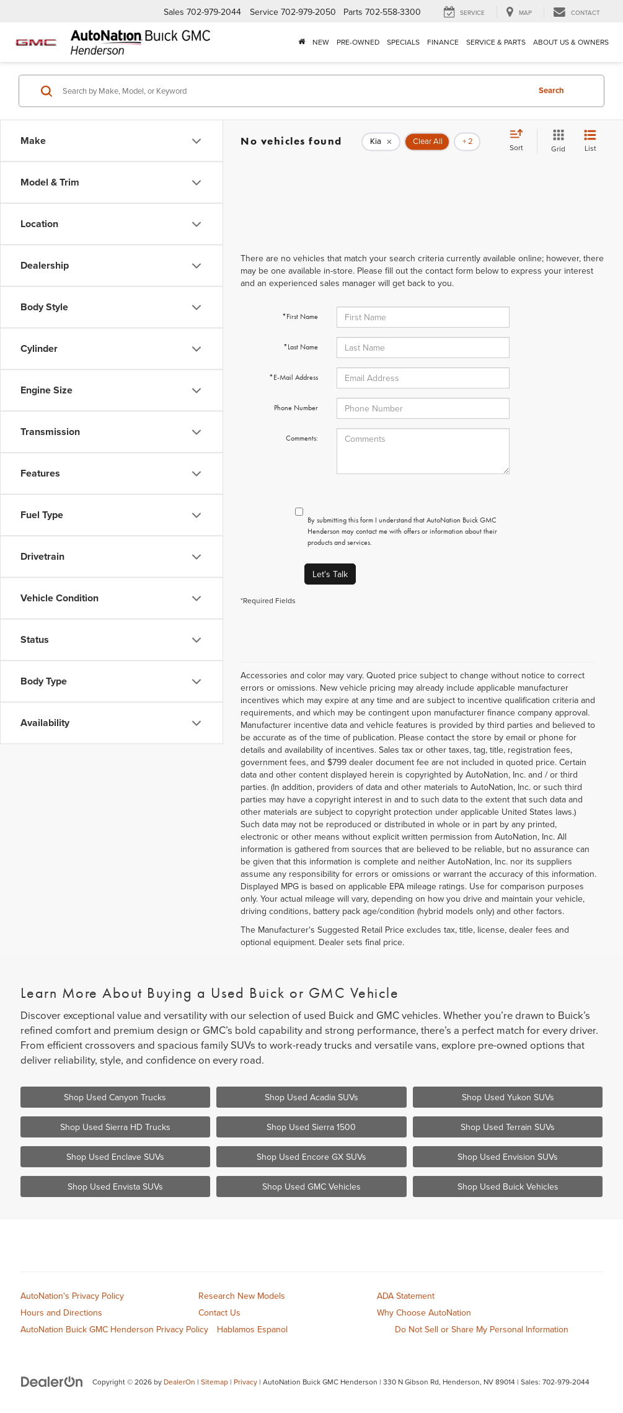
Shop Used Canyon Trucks (115, 1097)
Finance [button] (443, 42)
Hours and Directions (61, 1312)
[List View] (590, 141)
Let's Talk (330, 574)
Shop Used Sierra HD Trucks (115, 1127)
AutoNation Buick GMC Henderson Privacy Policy (114, 1329)
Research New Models (241, 1296)
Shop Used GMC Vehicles (311, 1186)
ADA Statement (406, 1296)
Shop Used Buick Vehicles (508, 1186)
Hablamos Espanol (252, 1329)
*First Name (300, 316)
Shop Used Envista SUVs (115, 1186)
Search (551, 90)
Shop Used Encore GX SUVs (311, 1157)
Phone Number (296, 407)
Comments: (302, 438)
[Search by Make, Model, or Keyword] (293, 90)
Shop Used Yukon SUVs (508, 1097)
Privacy (245, 1381)
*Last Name (300, 347)
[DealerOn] (52, 1381)
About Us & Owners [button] (571, 42)
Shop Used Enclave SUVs (115, 1157)
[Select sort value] (520, 140)
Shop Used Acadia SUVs (311, 1097)
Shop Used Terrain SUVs (508, 1127)
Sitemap (214, 1381)
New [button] (320, 42)
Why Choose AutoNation (424, 1312)
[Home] (301, 42)
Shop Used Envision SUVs (507, 1157)
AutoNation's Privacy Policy (72, 1296)
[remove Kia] (380, 141)
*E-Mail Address (293, 377)
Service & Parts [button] (496, 42)
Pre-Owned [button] (358, 42)
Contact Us (219, 1312)
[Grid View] (556, 141)
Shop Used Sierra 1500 (311, 1127)
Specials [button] (403, 42)
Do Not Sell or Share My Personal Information (481, 1329)
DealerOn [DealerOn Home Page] (179, 1381)
